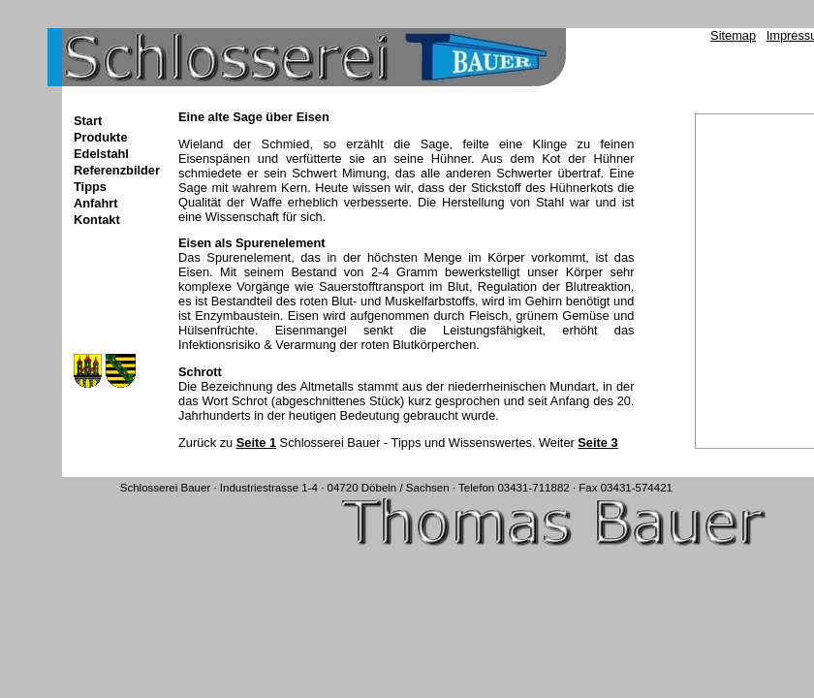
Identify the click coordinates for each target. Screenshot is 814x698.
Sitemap (733, 35)
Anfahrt (96, 203)
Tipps (90, 186)
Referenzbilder (117, 170)
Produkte (100, 137)
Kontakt (97, 219)
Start (88, 120)
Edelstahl (101, 153)
